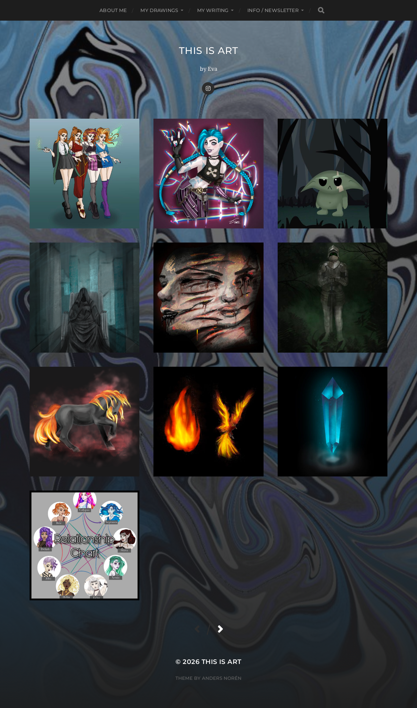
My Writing (212, 10)
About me (113, 10)
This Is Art (208, 50)
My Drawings (159, 10)
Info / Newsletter (272, 10)
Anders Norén (222, 678)
